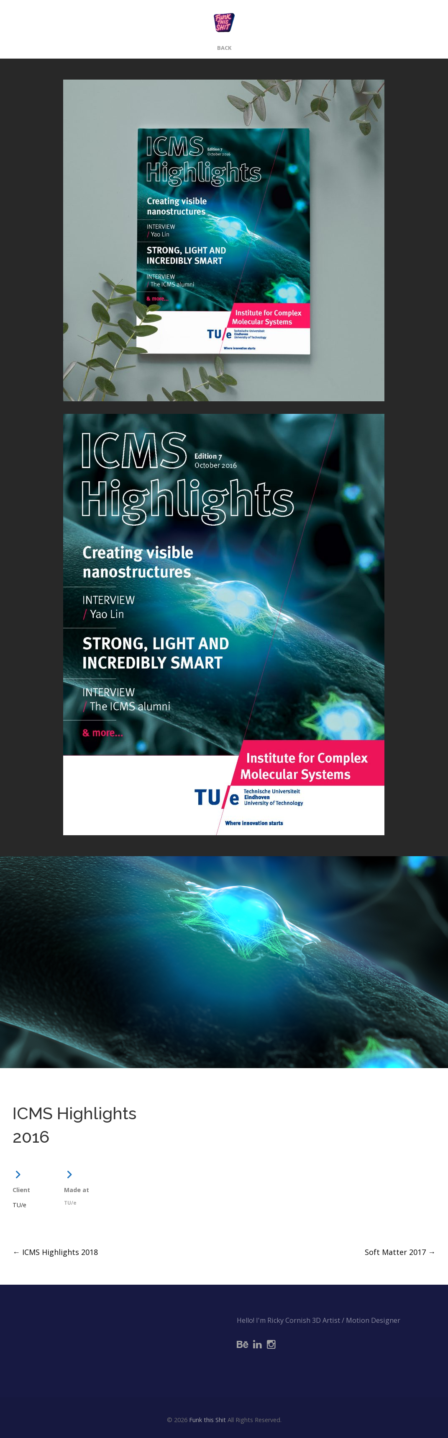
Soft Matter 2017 (400, 1252)
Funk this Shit (207, 1420)
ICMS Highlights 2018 (55, 1252)
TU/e (19, 1205)
